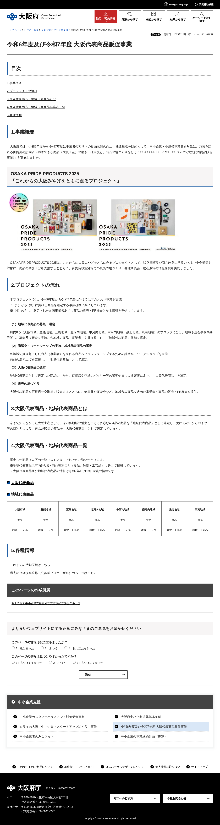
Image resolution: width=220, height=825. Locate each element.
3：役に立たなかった (82, 648)
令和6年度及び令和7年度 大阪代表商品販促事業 (154, 726)
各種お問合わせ (176, 798)
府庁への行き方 (123, 798)
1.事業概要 (14, 83)
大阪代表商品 (22, 482)
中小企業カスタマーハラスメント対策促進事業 (52, 717)
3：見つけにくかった (90, 662)
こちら (45, 565)
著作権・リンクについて (79, 766)
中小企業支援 (61, 30)
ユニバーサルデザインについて (125, 766)
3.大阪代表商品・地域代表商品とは (31, 99)
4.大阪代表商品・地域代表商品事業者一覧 (36, 107)
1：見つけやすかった (29, 662)
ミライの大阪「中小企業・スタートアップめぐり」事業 (58, 726)
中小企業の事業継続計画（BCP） (144, 736)
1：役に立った (25, 648)
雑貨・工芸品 (20, 529)
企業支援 (46, 30)
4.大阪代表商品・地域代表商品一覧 (49, 445)
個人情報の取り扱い (167, 766)
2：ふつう (51, 648)
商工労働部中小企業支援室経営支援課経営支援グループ (46, 603)
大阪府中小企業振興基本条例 (141, 717)
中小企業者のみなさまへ (37, 736)
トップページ (14, 30)
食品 (20, 519)
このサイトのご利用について (35, 766)
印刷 (157, 34)
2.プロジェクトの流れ (22, 91)
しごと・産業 (31, 30)
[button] (176, 4)
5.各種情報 (14, 115)
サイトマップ (199, 766)
